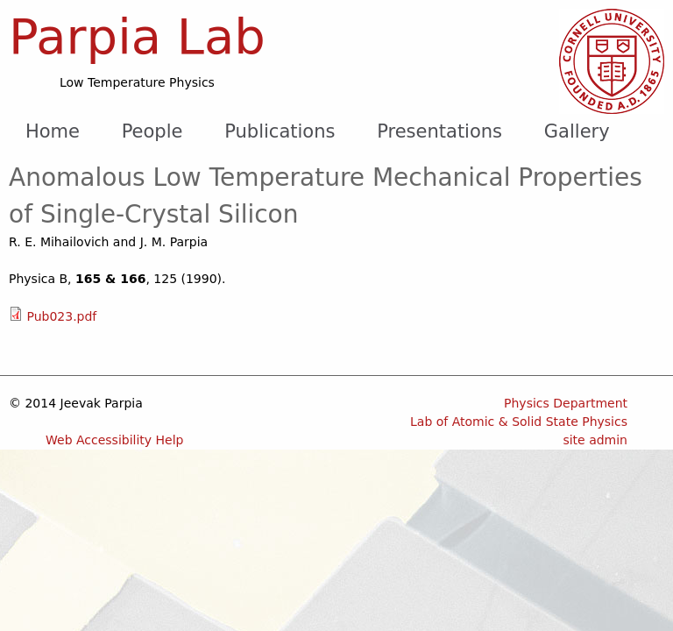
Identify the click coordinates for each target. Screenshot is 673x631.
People (152, 131)
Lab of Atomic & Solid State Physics (518, 422)
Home (52, 131)
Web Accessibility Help (115, 440)
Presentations (439, 131)
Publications (279, 131)
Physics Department (565, 403)
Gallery (577, 131)
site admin (595, 440)
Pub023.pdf (61, 316)
